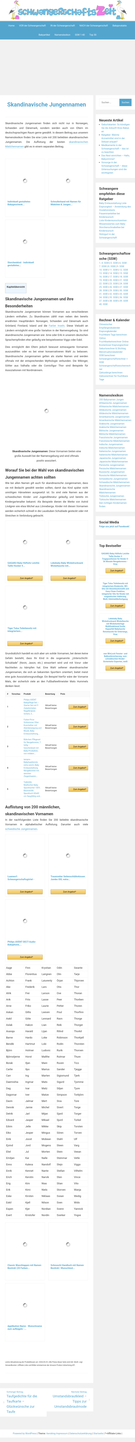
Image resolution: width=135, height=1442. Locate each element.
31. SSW (103, 294)
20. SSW (113, 280)
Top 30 (92, 34)
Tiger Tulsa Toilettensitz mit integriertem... (21, 629)
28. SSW (103, 290)
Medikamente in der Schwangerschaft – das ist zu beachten (115, 148)
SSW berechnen (107, 355)
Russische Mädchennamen (113, 475)
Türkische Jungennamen (111, 496)
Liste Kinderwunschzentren (113, 220)
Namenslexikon (62, 34)
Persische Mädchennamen (112, 468)
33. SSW (124, 294)
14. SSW (113, 273)
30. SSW (124, 290)
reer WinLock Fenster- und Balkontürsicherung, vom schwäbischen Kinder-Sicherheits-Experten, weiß (115, 657)
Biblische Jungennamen (111, 430)
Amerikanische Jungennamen (114, 416)
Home (11, 25)
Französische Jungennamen (113, 437)
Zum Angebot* (26, 578)
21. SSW (124, 280)
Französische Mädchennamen (114, 441)
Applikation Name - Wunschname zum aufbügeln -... (24, 1327)
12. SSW (124, 269)
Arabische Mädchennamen (112, 427)
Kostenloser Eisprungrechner (114, 345)
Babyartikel (44, 34)
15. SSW (124, 273)
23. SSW (113, 283)
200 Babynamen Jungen (111, 399)
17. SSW (113, 276)
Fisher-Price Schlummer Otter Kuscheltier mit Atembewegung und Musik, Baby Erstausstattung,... (33, 726)
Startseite (98, 1433)
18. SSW (124, 276)
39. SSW (124, 300)
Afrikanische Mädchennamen (114, 406)
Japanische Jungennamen (112, 458)
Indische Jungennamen (111, 444)
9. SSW (120, 266)
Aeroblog (51, 1433)
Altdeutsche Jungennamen (113, 410)
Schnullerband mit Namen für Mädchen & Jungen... (66, 203)
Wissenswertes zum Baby (112, 224)
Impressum (62, 1433)
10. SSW (103, 269)
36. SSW (124, 297)
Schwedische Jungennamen (113, 478)
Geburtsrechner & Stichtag (112, 348)
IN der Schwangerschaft (62, 25)
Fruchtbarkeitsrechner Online (114, 341)
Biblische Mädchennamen (112, 434)
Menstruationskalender (111, 352)
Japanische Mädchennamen (113, 461)
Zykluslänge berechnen (111, 372)
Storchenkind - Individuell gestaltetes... (20, 264)
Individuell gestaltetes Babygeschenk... (18, 203)
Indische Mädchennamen (112, 447)
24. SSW (124, 283)
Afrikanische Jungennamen (113, 403)
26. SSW (113, 287)
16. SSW (103, 276)
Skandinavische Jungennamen (46, 104)
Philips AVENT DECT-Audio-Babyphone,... (21, 943)
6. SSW (123, 263)
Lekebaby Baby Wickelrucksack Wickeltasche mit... (67, 564)
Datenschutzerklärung (80, 1433)
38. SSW (113, 300)
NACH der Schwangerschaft (93, 25)
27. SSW (124, 287)
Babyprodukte (120, 25)
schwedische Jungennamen (21, 828)
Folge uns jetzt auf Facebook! (114, 526)
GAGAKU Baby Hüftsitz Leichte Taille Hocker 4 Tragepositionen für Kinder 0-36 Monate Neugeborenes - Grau (115, 558)
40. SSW (103, 304)
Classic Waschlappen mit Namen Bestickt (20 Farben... (24, 1266)
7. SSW (102, 266)
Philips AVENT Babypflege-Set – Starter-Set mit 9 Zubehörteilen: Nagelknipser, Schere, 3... (31, 707)
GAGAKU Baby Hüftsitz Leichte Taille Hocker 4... (23, 564)
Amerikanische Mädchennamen (115, 420)
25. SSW (103, 287)
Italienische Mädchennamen (113, 454)
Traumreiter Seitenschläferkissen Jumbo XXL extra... (68, 878)
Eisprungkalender (108, 331)
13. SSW (103, 273)
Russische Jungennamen (112, 472)
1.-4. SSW (104, 263)
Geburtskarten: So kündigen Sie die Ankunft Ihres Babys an (115, 128)
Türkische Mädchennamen (112, 499)
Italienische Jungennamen (112, 451)
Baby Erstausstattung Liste (113, 203)
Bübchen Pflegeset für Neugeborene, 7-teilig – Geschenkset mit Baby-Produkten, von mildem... (32, 746)
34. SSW (103, 297)
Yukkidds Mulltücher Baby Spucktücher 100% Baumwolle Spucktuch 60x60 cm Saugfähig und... (32, 789)
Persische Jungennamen (111, 465)
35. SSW (113, 297)
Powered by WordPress (25, 1433)
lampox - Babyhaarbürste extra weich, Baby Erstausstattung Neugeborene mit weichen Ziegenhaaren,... (31, 767)
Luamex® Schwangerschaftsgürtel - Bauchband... (20, 878)
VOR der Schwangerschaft (32, 25)
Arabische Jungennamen (112, 423)
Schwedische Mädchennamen (114, 482)
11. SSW (113, 269)
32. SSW (113, 294)
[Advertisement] (68, 68)
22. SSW (103, 283)
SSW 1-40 (80, 34)
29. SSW (113, 290)
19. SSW (103, 280)
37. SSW (103, 300)
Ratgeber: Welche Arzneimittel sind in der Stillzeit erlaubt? (113, 138)
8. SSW (111, 266)
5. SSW (114, 263)
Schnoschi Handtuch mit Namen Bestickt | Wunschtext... (67, 1266)
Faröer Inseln (57, 325)
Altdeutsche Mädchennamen (113, 413)
